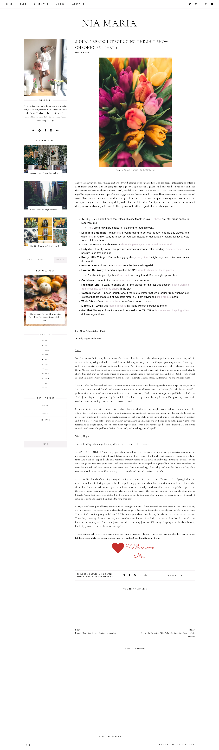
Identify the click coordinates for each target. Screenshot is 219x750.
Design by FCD (187, 745)
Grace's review (174, 249)
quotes (118, 265)
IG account (122, 275)
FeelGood (82, 574)
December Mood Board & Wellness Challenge (46, 173)
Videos (60, 4)
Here (90, 227)
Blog (23, 4)
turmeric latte (124, 280)
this (119, 232)
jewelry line (141, 257)
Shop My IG (41, 4)
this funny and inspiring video (172, 310)
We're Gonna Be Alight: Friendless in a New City (46, 209)
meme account (117, 305)
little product (164, 297)
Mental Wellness (87, 576)
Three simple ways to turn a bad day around (146, 244)
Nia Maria (109, 23)
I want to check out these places (155, 270)
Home (8, 4)
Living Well (106, 574)
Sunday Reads (105, 576)
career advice (113, 301)
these (157, 219)
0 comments (175, 575)
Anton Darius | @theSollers (139, 170)
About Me (78, 4)
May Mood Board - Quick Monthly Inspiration (46, 246)
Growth (93, 574)
